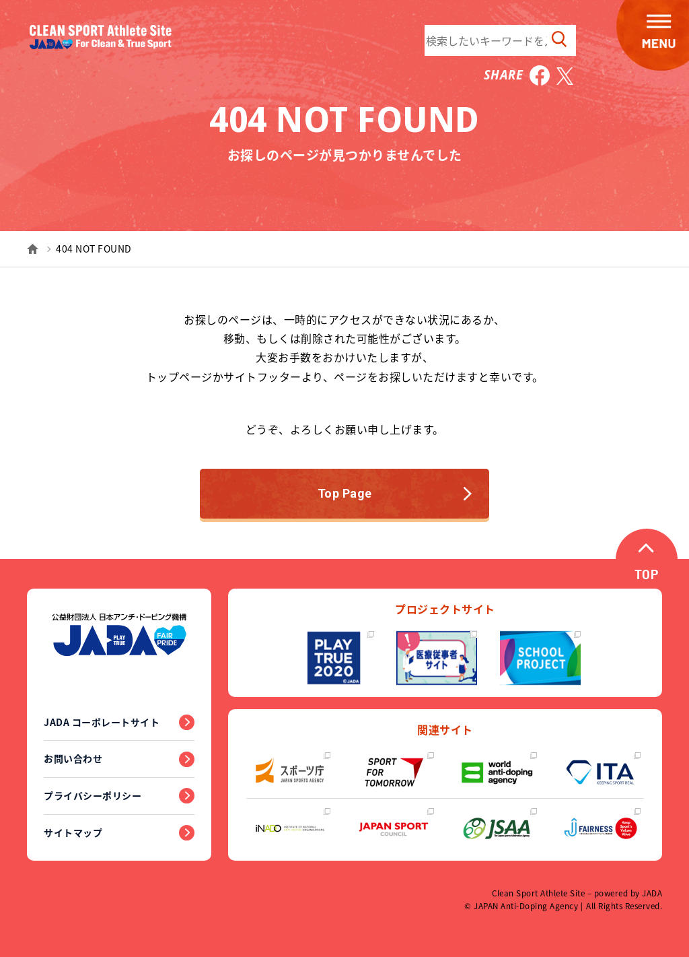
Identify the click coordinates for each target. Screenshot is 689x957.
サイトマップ (73, 832)
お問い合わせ (73, 758)
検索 (559, 39)
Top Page (395, 493)
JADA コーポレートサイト (101, 722)
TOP (646, 576)
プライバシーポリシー (92, 795)
